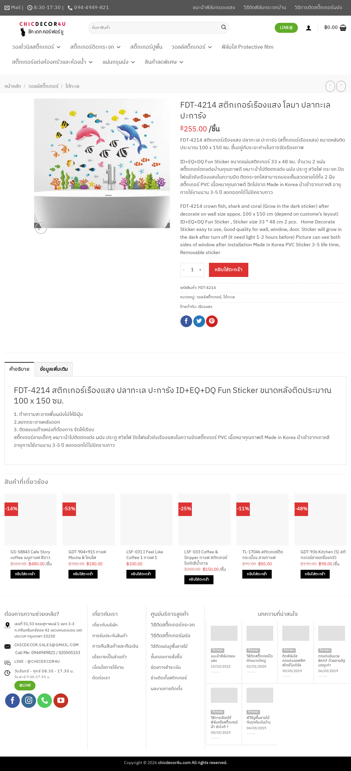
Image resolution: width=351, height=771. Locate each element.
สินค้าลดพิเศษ (164, 62)
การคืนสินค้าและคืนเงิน (115, 646)
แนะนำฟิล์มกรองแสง (214, 8)
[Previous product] (341, 86)
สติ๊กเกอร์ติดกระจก (95, 47)
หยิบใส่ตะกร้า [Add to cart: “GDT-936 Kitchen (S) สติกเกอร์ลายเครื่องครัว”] (315, 574)
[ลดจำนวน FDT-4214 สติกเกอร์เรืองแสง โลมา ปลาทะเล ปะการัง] (183, 270)
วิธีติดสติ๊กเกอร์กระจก (173, 625)
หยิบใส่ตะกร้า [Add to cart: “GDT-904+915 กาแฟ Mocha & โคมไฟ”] (83, 574)
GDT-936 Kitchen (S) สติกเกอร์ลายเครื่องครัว (323, 555)
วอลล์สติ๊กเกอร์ (192, 47)
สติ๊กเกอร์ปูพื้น (146, 47)
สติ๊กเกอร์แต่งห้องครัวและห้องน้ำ (52, 62)
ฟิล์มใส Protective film (248, 47)
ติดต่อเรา (101, 678)
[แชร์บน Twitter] (199, 321)
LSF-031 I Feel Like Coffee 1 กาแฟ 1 (144, 555)
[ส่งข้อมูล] (224, 27)
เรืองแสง (205, 307)
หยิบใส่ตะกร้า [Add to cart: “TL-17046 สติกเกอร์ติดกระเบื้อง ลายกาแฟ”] (257, 574)
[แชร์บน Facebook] (186, 321)
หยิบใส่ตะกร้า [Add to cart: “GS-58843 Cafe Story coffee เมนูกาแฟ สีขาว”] (25, 574)
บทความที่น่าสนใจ (278, 614)
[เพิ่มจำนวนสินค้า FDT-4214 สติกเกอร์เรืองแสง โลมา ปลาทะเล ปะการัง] (200, 270)
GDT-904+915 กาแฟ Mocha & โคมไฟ (87, 555)
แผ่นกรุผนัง (119, 62)
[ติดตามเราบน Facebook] (12, 700)
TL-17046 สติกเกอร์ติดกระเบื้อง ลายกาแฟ (262, 555)
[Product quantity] (192, 270)
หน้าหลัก (13, 86)
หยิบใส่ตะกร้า (229, 270)
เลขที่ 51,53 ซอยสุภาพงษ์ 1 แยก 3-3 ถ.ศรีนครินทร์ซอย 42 (44, 627)
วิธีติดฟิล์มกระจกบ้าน (265, 8)
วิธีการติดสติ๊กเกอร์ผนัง (318, 8)
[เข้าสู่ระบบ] (309, 27)
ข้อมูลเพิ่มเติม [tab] (54, 369)
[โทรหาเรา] (44, 700)
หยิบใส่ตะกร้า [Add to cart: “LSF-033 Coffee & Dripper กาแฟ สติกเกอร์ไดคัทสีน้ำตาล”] (199, 579)
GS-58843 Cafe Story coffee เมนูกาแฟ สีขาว (30, 555)
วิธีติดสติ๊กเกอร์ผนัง (170, 636)
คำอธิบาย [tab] (19, 369)
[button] (335, 27)
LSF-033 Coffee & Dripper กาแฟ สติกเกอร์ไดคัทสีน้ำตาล (205, 557)
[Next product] (330, 86)
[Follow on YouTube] (60, 700)
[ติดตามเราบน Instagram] (28, 700)
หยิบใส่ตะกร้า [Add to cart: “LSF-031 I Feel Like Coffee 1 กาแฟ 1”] (141, 574)
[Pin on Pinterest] (212, 321)
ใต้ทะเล (72, 86)
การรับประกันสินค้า (109, 636)
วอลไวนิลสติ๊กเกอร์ (36, 47)
